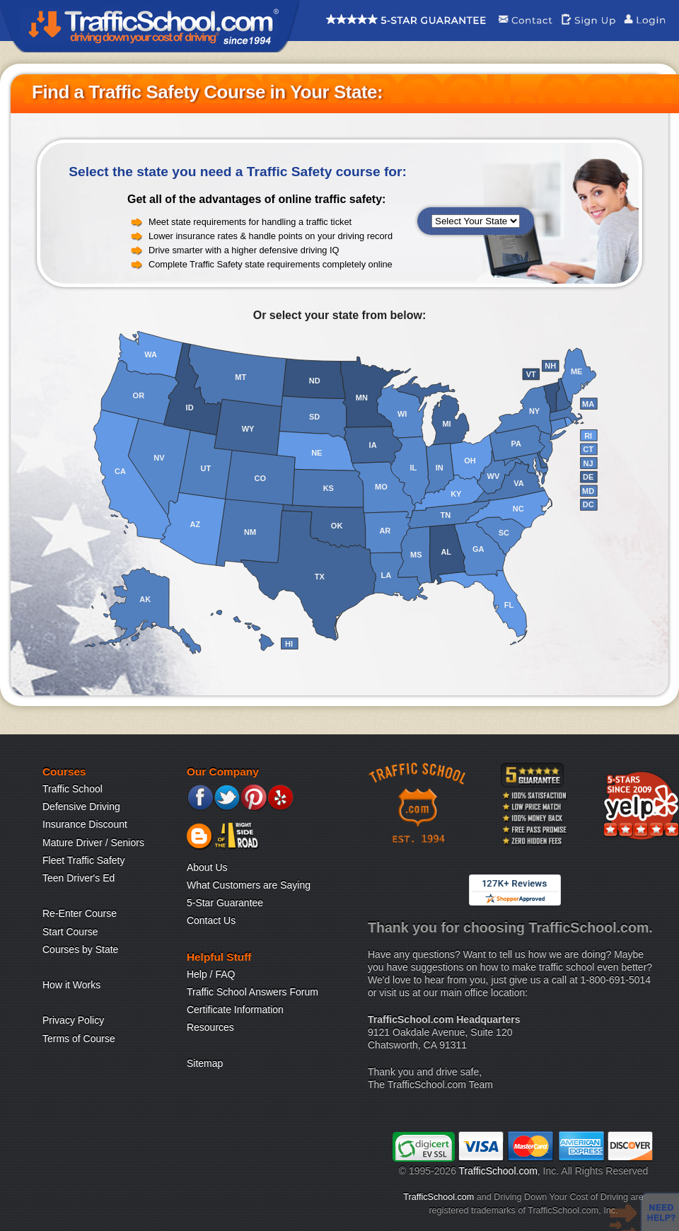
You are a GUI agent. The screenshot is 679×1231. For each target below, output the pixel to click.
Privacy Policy (73, 1020)
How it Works (71, 984)
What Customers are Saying (249, 885)
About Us (207, 867)
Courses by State (80, 949)
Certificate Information (235, 1009)
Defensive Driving (81, 806)
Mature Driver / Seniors (93, 842)
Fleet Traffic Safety (83, 860)
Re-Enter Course (79, 913)
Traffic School (72, 788)
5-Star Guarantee (225, 902)
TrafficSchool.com (498, 1171)
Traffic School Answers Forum (252, 992)
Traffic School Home (149, 26)
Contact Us (211, 920)
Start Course (70, 931)
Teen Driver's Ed (78, 878)
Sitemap (205, 1063)
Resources (210, 1027)
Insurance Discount (84, 824)
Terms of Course (78, 1038)
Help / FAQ (211, 974)
